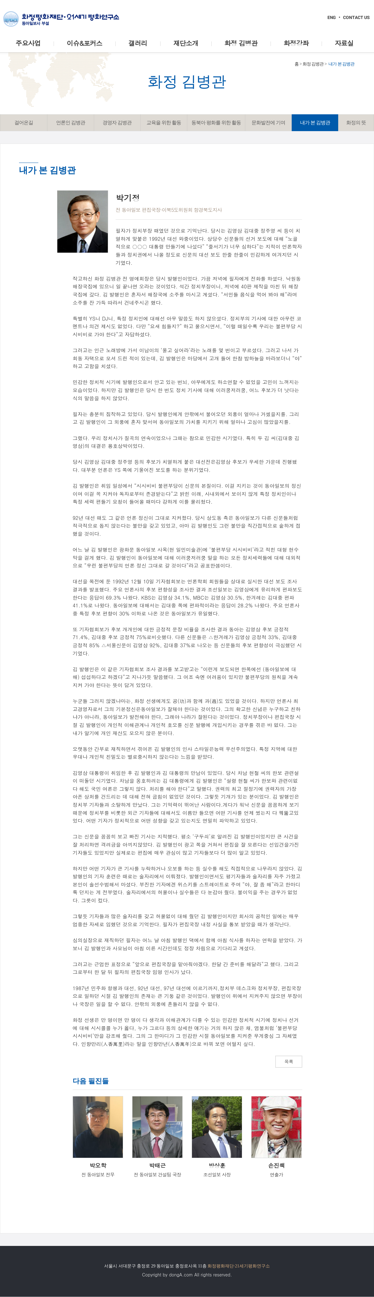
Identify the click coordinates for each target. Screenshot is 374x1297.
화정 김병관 (313, 64)
